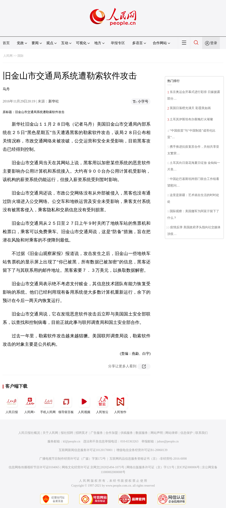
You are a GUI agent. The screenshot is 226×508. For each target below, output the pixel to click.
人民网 (8, 55)
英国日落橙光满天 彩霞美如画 (190, 108)
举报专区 (118, 43)
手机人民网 (48, 404)
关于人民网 (50, 432)
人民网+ (30, 404)
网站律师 (171, 432)
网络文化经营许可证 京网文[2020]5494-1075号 (93, 467)
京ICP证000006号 (188, 467)
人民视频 (84, 404)
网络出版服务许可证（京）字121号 (150, 467)
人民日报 (11, 404)
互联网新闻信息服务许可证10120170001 (86, 450)
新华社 (53, 101)
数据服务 (142, 432)
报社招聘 (67, 432)
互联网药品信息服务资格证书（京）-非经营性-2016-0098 (148, 458)
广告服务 (96, 432)
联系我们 (201, 432)
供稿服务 (127, 432)
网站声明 (157, 432)
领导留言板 (66, 404)
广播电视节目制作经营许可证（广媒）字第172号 (72, 458)
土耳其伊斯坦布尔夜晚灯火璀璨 (191, 119)
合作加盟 (111, 432)
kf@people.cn (71, 441)
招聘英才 (81, 432)
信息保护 (186, 432)
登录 (213, 43)
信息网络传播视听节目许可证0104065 (34, 467)
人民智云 (102, 404)
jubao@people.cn (168, 441)
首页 (6, 43)
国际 (20, 55)
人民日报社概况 (29, 432)
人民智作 (120, 404)
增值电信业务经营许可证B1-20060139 (141, 450)
